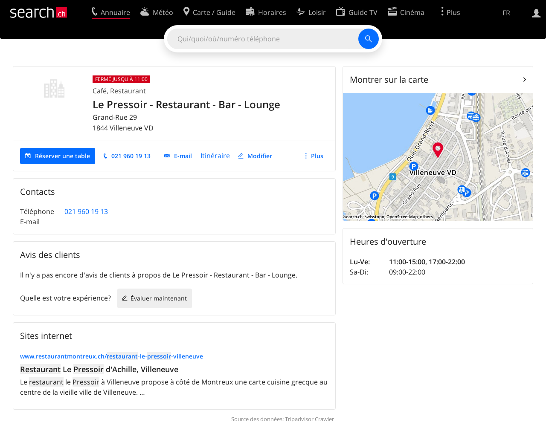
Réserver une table (62, 156)
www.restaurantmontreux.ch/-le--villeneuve (111, 356)
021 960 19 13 (131, 156)
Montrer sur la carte (389, 79)
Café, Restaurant (119, 90)
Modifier (259, 156)
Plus (317, 156)
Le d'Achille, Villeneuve (99, 369)
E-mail (183, 156)
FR (506, 12)
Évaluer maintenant (159, 298)
